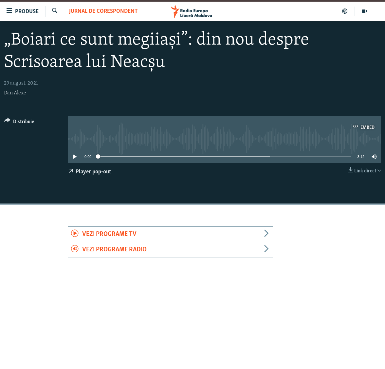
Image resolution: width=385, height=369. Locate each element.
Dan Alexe (15, 93)
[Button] (19, 122)
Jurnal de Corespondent (103, 11)
